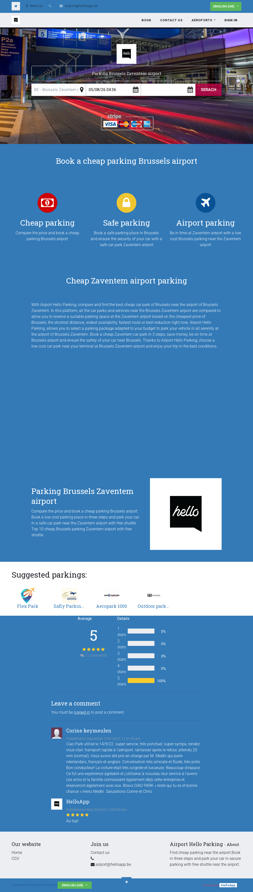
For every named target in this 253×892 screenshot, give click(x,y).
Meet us (34, 6)
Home (17, 852)
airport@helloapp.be (81, 6)
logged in (82, 712)
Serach (208, 89)
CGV (15, 858)
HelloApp (228, 885)
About (233, 844)
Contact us (100, 852)
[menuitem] (146, 20)
